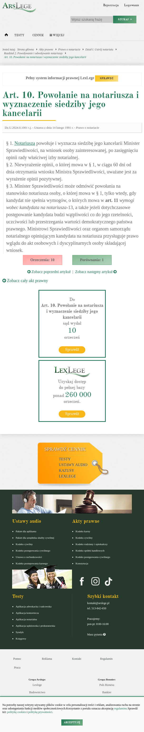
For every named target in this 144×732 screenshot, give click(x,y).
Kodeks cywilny (24, 544)
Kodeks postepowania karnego (32, 563)
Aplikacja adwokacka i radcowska (34, 606)
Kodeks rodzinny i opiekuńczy (92, 544)
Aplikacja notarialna (26, 619)
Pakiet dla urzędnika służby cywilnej (35, 537)
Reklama (47, 658)
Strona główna (25, 49)
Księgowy (21, 638)
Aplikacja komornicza (27, 612)
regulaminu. (120, 708)
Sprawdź (72, 349)
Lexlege (37, 685)
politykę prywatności (40, 712)
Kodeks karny (83, 531)
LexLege (67, 476)
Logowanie (131, 5)
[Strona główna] (6, 35)
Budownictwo (37, 692)
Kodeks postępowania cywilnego (33, 550)
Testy (19, 35)
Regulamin (106, 658)
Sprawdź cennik (65, 449)
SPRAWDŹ (106, 78)
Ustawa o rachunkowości (29, 557)
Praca (17, 667)
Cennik (38, 35)
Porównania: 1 (92, 260)
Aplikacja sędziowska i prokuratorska (35, 625)
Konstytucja (82, 563)
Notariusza (24, 143)
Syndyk (20, 632)
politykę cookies (16, 712)
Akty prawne (46, 49)
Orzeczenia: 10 (42, 260)
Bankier (106, 692)
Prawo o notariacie (69, 49)
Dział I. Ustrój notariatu (99, 49)
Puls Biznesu (106, 685)
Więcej (57, 35)
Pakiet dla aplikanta (26, 531)
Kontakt (76, 658)
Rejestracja (111, 5)
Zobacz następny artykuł (96, 272)
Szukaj (125, 19)
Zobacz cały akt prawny (25, 280)
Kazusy (66, 470)
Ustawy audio (73, 465)
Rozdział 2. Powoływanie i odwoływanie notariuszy (33, 53)
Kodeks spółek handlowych (90, 550)
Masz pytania (96, 634)
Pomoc (17, 658)
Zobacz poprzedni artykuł (49, 272)
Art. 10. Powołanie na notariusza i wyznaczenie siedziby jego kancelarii (45, 57)
